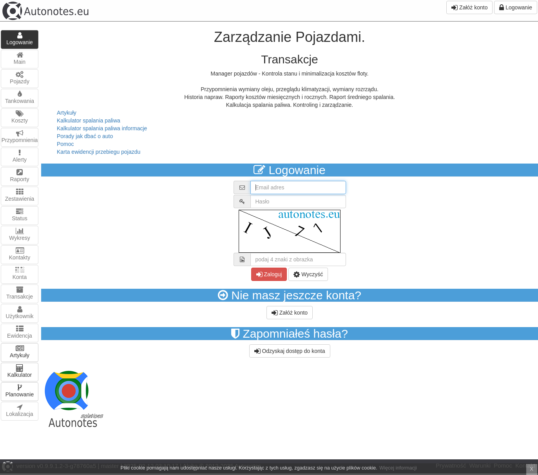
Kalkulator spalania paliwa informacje (102, 128)
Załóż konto (469, 7)
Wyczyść (308, 274)
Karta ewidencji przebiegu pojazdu (98, 152)
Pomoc (65, 144)
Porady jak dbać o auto (85, 136)
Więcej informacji (398, 468)
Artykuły (66, 113)
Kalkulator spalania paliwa (88, 120)
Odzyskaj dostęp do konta (289, 351)
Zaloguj (269, 274)
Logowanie (515, 7)
